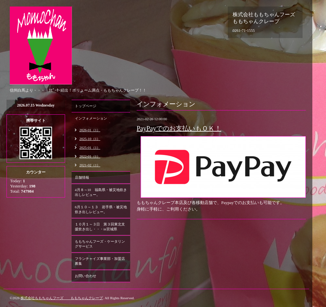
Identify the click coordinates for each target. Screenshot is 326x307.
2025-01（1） (89, 147)
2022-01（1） (89, 156)
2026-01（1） (89, 130)
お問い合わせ (85, 276)
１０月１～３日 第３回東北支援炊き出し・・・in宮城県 (100, 226)
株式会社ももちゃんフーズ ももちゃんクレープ (61, 298)
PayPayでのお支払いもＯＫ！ (179, 128)
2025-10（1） (89, 139)
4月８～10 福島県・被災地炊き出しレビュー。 (101, 192)
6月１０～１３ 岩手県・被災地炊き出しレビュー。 (101, 209)
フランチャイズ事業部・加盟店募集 (100, 261)
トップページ (85, 106)
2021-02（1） (89, 165)
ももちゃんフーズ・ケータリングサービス (100, 243)
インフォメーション (91, 118)
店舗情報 (82, 177)
